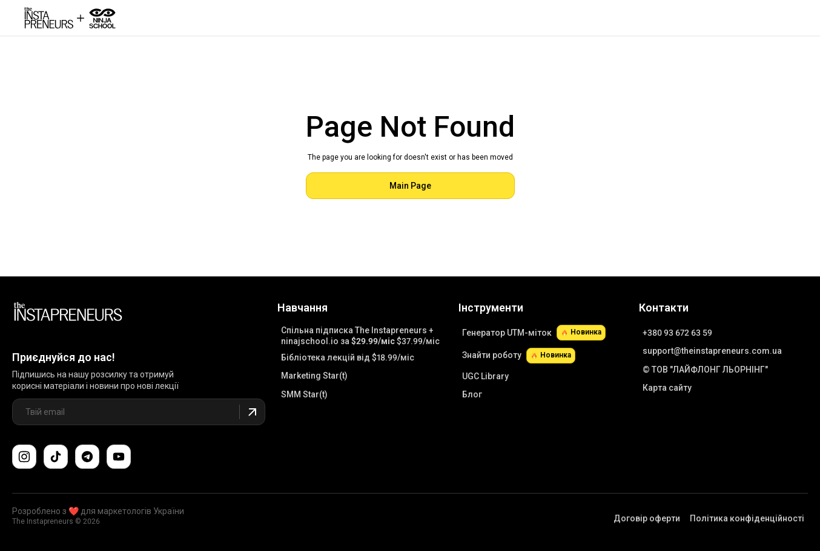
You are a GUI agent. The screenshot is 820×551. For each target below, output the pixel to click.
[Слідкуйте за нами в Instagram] (24, 457)
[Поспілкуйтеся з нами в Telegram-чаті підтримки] (87, 457)
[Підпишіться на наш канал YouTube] (119, 457)
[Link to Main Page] (68, 313)
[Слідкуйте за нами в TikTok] (56, 457)
